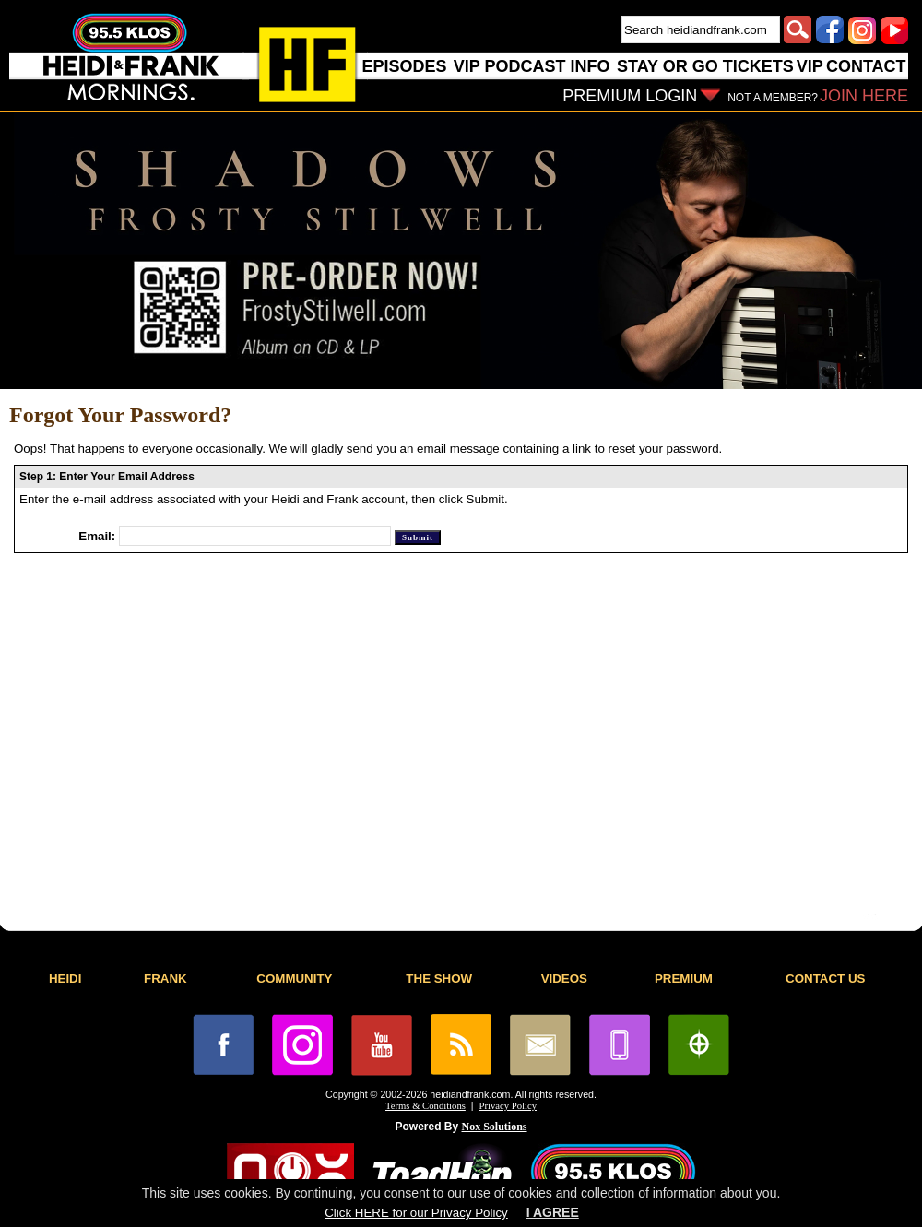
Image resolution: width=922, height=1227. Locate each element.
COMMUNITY (294, 978)
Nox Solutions (494, 1126)
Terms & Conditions (425, 1106)
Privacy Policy (508, 1106)
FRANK (165, 978)
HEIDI (65, 978)
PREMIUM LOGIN (629, 96)
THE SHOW (439, 978)
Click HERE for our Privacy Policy (416, 1213)
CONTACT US (825, 978)
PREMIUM (684, 978)
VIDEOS (564, 978)
